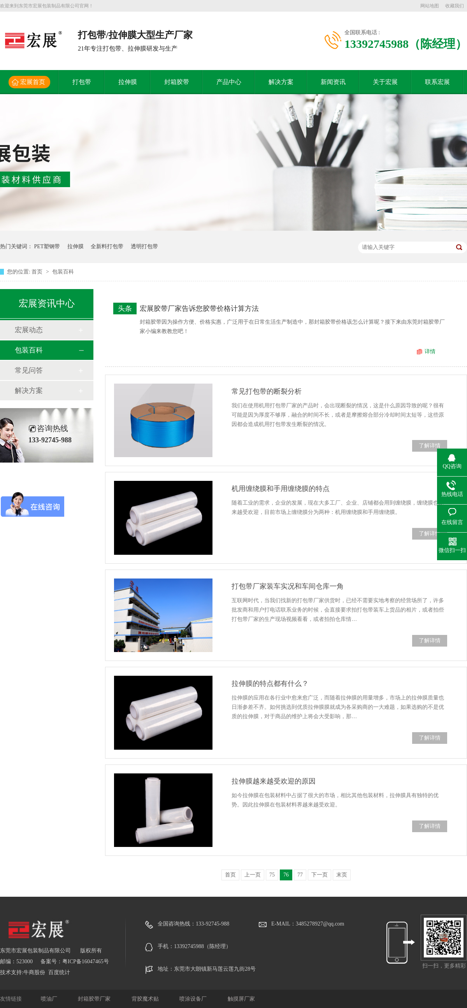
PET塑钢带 (47, 246)
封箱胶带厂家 (95, 999)
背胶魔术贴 (146, 999)
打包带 (81, 82)
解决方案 (281, 82)
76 (286, 875)
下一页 (319, 875)
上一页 (252, 875)
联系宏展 (437, 82)
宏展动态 (29, 330)
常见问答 (29, 370)
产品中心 (228, 82)
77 (300, 875)
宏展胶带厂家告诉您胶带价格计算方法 (199, 308)
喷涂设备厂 (193, 999)
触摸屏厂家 (241, 999)
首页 (38, 272)
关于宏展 (385, 82)
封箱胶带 (176, 82)
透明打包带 (144, 246)
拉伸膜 (127, 82)
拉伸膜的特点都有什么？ (270, 683)
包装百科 (63, 272)
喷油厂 (50, 999)
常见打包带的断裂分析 (267, 391)
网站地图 (429, 6)
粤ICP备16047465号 (85, 961)
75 (272, 875)
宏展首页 (32, 82)
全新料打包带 (107, 246)
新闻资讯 (333, 82)
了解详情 (430, 446)
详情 (430, 351)
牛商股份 (34, 972)
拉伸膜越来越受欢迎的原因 (274, 781)
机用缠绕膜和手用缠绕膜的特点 (281, 489)
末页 (341, 875)
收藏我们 (454, 6)
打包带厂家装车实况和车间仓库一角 (288, 586)
